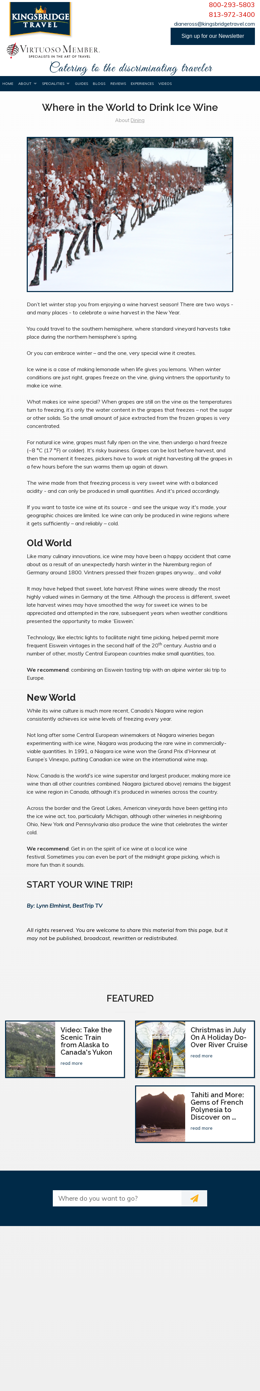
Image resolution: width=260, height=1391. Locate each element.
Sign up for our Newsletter (212, 36)
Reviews (118, 83)
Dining (138, 120)
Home (7, 83)
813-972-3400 (232, 14)
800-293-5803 (232, 5)
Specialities (53, 83)
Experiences (142, 83)
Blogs (99, 83)
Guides (81, 83)
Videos (165, 83)
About (24, 83)
